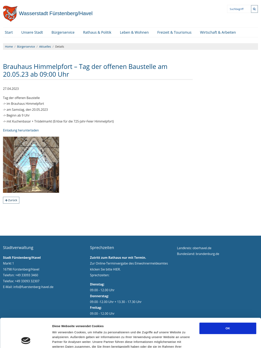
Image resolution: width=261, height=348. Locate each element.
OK (228, 301)
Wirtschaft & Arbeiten (218, 32)
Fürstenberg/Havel (48, 13)
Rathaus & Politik (97, 32)
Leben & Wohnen (134, 32)
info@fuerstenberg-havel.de (33, 287)
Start (9, 32)
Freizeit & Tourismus (174, 32)
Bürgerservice (63, 32)
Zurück (11, 200)
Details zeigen (212, 340)
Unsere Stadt (32, 32)
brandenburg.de (207, 254)
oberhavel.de (202, 248)
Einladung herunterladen (21, 130)
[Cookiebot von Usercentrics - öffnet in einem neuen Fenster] (25, 340)
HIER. (117, 269)
